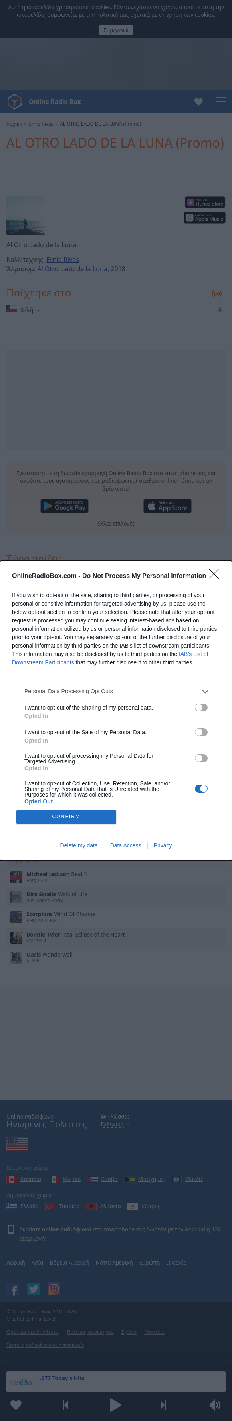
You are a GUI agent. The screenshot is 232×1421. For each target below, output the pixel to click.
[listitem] (116, 691)
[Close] (216, 576)
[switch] (201, 707)
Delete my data (79, 845)
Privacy (163, 845)
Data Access (125, 845)
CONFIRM (66, 817)
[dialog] (116, 711)
